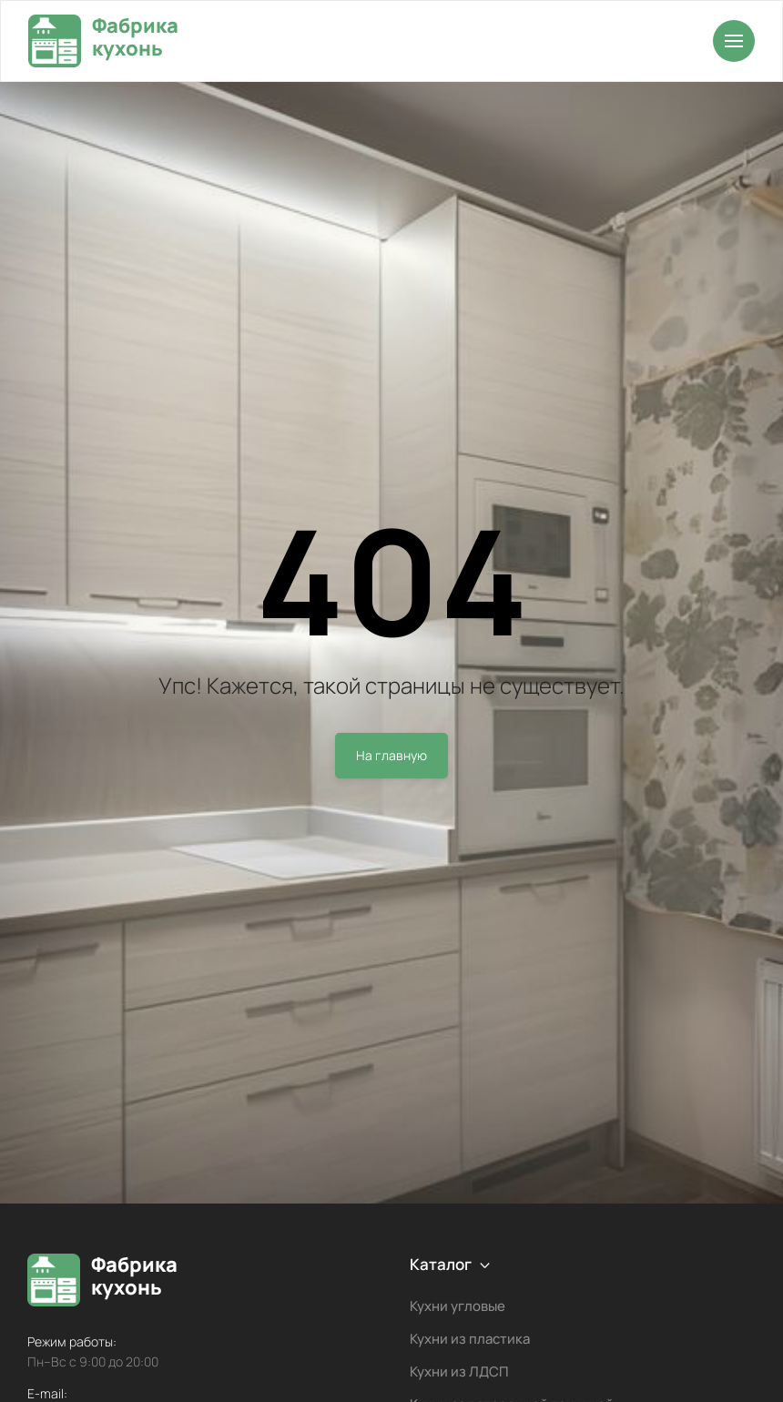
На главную (391, 755)
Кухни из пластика (470, 1338)
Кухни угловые (457, 1306)
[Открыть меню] (734, 41)
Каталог (441, 1264)
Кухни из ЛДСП (459, 1371)
